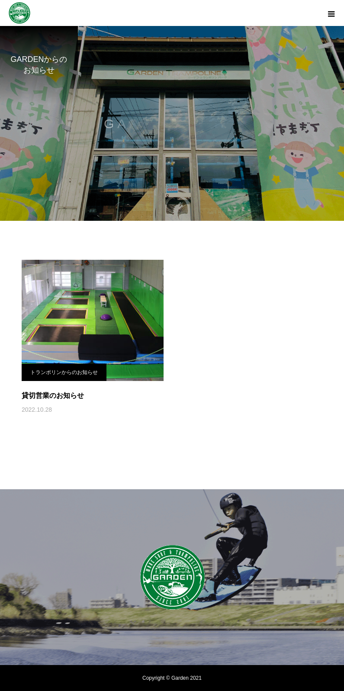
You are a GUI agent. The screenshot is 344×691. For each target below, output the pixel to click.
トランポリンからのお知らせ (64, 372)
